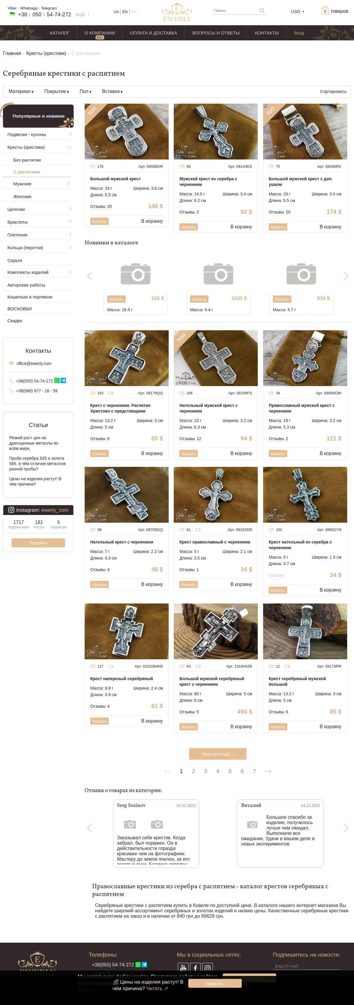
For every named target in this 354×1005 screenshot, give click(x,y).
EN (125, 12)
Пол (84, 91)
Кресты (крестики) (46, 53)
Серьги (14, 260)
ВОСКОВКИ (19, 308)
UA (116, 12)
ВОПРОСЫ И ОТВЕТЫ (216, 32)
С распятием (26, 171)
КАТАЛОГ (59, 32)
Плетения (17, 234)
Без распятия (27, 159)
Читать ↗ (157, 988)
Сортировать (333, 91)
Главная (12, 53)
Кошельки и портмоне (30, 296)
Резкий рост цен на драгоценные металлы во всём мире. (34, 443)
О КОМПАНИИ (100, 32)
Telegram (49, 8)
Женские (22, 196)
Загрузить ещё (217, 754)
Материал (20, 91)
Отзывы (101, 206)
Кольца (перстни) (25, 247)
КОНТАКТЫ (267, 32)
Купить (99, 221)
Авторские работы (26, 284)
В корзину (152, 221)
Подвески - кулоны (26, 134)
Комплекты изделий (27, 272)
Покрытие (55, 91)
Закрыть (215, 983)
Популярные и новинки (39, 115)
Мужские (22, 183)
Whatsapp (29, 8)
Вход (299, 32)
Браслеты (17, 222)
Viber (12, 8)
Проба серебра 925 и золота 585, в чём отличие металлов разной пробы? (37, 463)
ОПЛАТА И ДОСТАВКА (153, 32)
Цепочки (16, 209)
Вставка (111, 91)
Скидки (14, 320)
